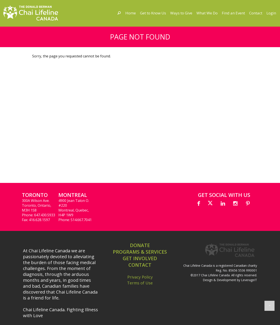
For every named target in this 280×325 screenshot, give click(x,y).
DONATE (140, 245)
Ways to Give (181, 12)
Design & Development (219, 280)
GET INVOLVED (140, 258)
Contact (255, 12)
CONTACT (139, 264)
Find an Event (233, 12)
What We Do (207, 12)
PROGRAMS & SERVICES (140, 251)
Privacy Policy (140, 277)
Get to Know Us (153, 12)
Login (271, 12)
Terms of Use (140, 282)
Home (130, 12)
